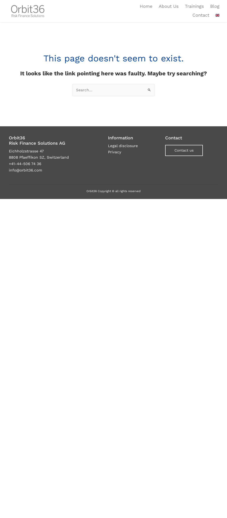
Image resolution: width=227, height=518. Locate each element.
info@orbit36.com (25, 170)
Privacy (114, 152)
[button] (184, 150)
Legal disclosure (123, 146)
